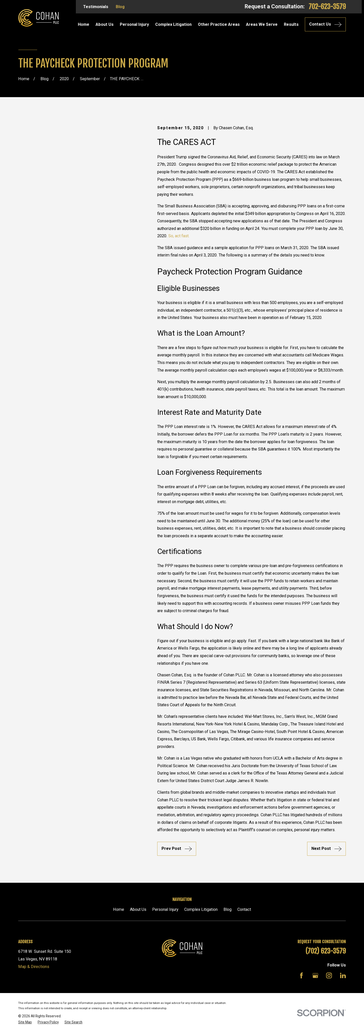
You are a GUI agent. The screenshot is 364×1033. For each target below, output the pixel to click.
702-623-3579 (327, 6)
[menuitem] (25, 1022)
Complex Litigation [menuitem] (173, 24)
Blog (120, 6)
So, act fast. (179, 235)
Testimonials (95, 6)
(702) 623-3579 (325, 951)
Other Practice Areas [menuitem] (219, 24)
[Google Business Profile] (315, 975)
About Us (138, 909)
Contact (244, 909)
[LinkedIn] (343, 975)
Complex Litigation (201, 909)
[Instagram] (329, 975)
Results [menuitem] (291, 24)
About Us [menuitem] (104, 24)
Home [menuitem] (83, 24)
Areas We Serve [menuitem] (262, 24)
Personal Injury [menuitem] (134, 24)
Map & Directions (33, 966)
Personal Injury (165, 909)
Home (118, 909)
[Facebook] (301, 975)
